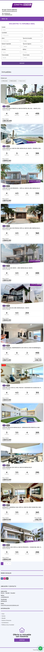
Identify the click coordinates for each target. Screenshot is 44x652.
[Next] (10, 563)
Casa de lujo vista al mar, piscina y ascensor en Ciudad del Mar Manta (22, 387)
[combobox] (22, 30)
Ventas (3, 616)
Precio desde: (5, 55)
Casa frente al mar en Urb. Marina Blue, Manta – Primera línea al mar (22, 148)
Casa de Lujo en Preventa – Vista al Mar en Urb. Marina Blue (21, 188)
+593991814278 (8, 14)
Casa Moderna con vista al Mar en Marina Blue (17, 467)
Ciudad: (3, 27)
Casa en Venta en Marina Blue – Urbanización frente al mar (21, 427)
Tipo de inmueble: (27, 38)
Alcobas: (4, 49)
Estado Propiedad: (6, 43)
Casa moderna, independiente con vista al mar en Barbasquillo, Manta (22, 347)
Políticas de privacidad (8, 625)
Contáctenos (5, 622)
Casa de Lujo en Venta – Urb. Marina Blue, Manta (17, 268)
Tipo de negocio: (27, 43)
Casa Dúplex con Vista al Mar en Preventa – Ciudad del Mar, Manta (22, 547)
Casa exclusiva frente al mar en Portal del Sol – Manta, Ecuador (22, 108)
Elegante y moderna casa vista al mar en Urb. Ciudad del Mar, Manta (22, 507)
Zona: (3, 38)
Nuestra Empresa (6, 620)
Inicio (3, 614)
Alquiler (4, 618)
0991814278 (7, 13)
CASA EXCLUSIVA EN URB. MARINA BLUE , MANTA (15, 308)
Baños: (24, 49)
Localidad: (4, 32)
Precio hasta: (26, 55)
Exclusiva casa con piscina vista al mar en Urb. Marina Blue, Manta (22, 228)
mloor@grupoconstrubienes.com (9, 11)
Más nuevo (4, 80)
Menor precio (12, 80)
